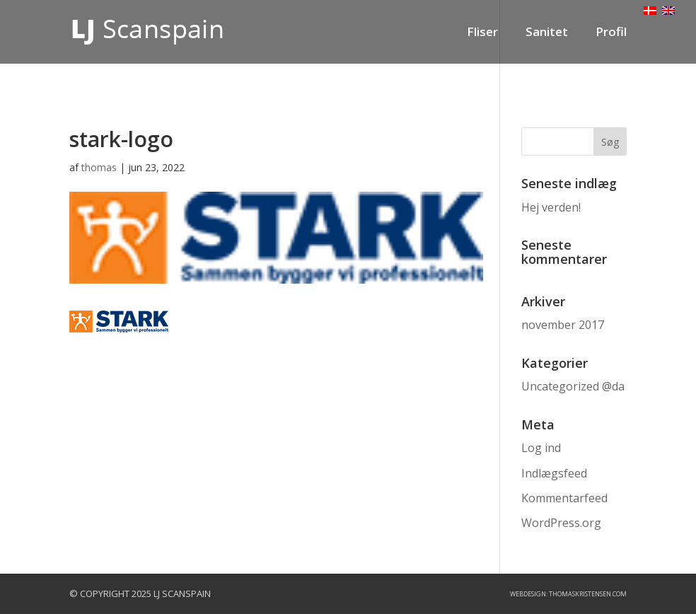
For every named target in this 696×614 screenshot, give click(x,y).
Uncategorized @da (573, 386)
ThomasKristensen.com (588, 593)
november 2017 (562, 324)
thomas (99, 167)
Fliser (482, 33)
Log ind (541, 448)
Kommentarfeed (564, 498)
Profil (611, 33)
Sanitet (547, 33)
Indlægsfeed (554, 473)
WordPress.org (561, 523)
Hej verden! (551, 207)
